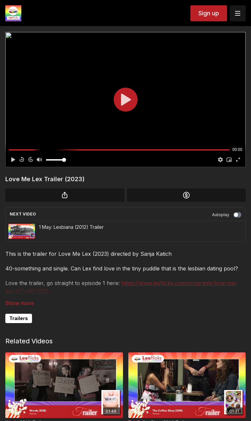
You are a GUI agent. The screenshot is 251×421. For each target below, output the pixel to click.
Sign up (208, 13)
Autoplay (226, 214)
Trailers (18, 318)
